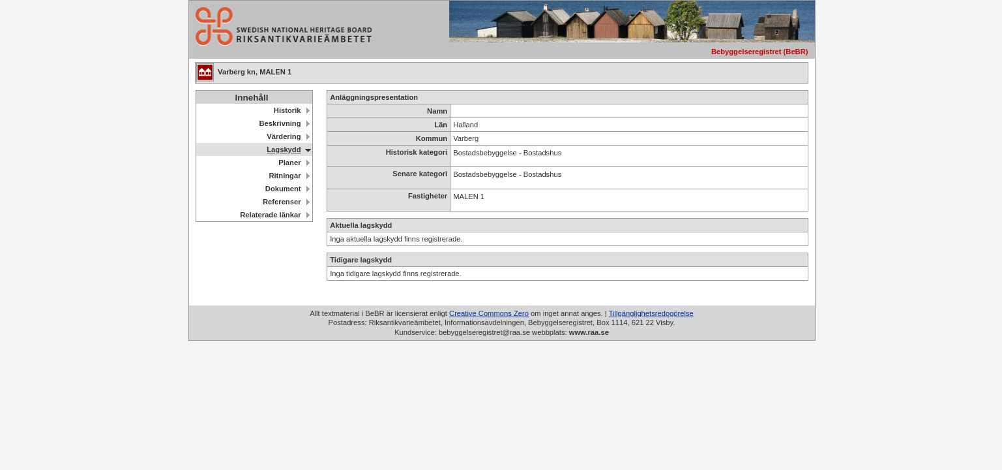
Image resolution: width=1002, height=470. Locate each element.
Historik (287, 110)
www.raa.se (589, 332)
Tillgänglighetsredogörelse (651, 313)
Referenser (282, 202)
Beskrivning (280, 123)
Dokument (283, 189)
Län (440, 125)
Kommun (431, 138)
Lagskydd (284, 149)
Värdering (284, 136)
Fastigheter (427, 196)
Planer (289, 162)
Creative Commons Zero (489, 313)
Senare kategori (419, 174)
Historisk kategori (417, 152)
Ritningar (285, 176)
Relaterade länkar (270, 215)
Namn (437, 111)
